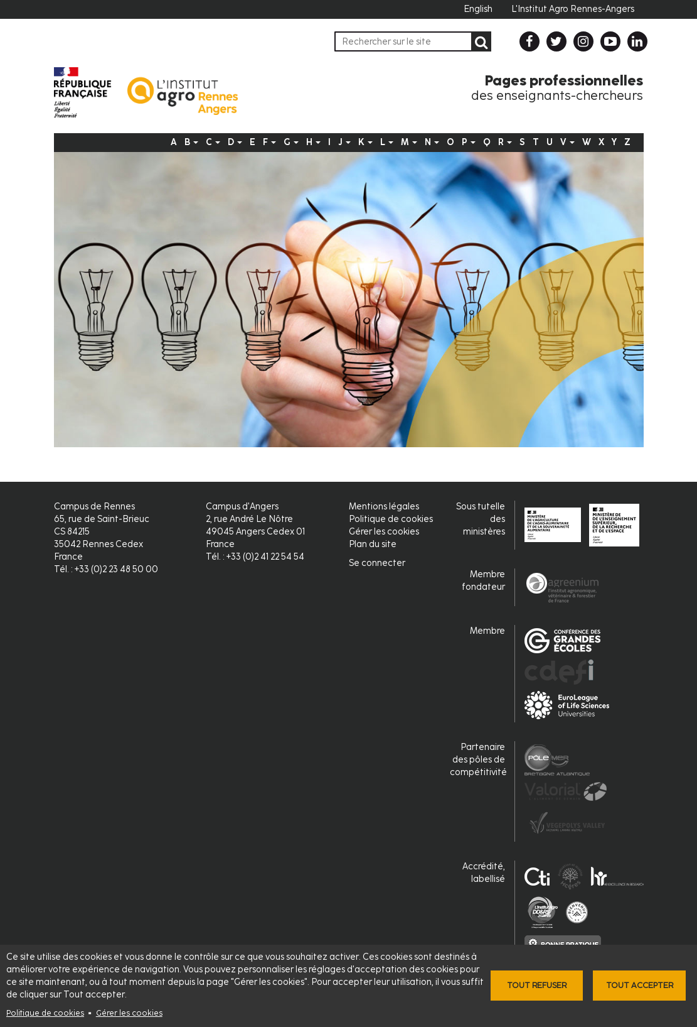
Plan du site (372, 544)
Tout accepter (639, 985)
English (478, 9)
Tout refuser (537, 985)
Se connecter (377, 563)
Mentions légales (384, 506)
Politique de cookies (45, 1013)
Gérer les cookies (129, 1013)
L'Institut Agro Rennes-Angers (572, 9)
